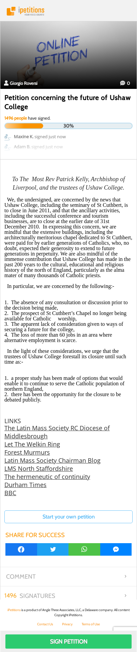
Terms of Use (91, 624)
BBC (10, 493)
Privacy (67, 624)
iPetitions (68, 11)
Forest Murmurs (27, 452)
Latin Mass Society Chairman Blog (52, 460)
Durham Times (25, 485)
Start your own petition (69, 516)
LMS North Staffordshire (38, 468)
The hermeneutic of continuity (47, 477)
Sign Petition (68, 641)
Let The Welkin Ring (32, 444)
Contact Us (45, 624)
